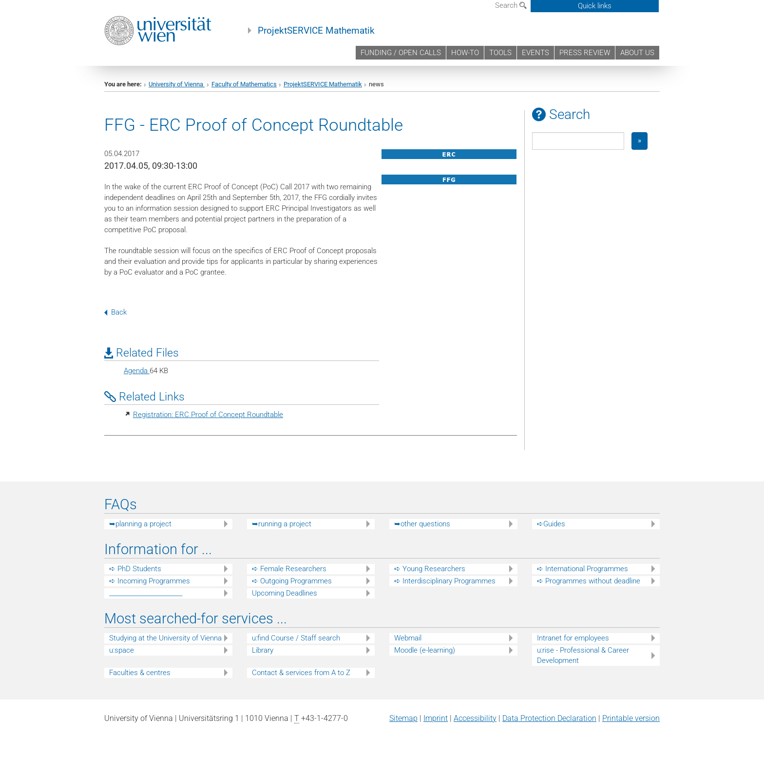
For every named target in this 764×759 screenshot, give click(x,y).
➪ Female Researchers (289, 568)
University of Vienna (177, 84)
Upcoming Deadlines (284, 593)
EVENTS (535, 52)
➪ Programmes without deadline (588, 581)
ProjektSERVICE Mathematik (316, 30)
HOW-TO (465, 52)
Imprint (435, 718)
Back (115, 312)
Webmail (407, 638)
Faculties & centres (140, 672)
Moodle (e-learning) (424, 650)
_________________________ (145, 593)
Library (262, 650)
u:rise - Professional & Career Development (583, 655)
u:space (121, 650)
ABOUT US (637, 52)
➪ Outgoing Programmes (292, 581)
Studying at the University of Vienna (165, 638)
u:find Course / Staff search (296, 638)
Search (511, 5)
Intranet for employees (573, 638)
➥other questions (422, 523)
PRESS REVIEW (584, 52)
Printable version (631, 718)
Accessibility (475, 718)
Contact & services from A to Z (301, 672)
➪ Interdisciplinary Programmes (445, 581)
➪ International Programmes (582, 568)
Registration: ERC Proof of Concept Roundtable (208, 414)
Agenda (137, 370)
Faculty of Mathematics (244, 84)
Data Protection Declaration (549, 718)
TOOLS (500, 52)
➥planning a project (140, 523)
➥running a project (281, 523)
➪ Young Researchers (429, 568)
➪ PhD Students (135, 568)
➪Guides (551, 523)
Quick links (594, 5)
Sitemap (403, 718)
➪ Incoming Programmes (149, 581)
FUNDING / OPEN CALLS (401, 52)
